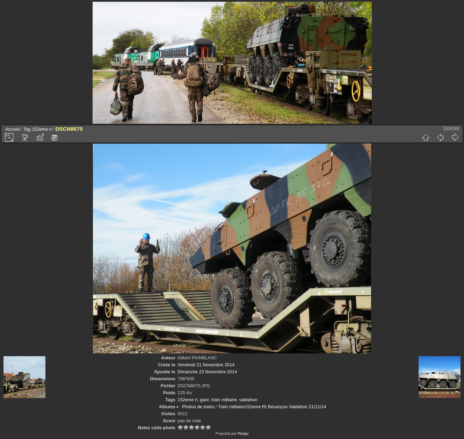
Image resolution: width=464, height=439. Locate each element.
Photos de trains (198, 406)
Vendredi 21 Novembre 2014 (205, 364)
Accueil (12, 129)
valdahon (248, 399)
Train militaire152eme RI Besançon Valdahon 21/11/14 (272, 406)
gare (204, 399)
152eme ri (42, 129)
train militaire (224, 399)
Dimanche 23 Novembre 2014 (207, 371)
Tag (27, 129)
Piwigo (243, 433)
